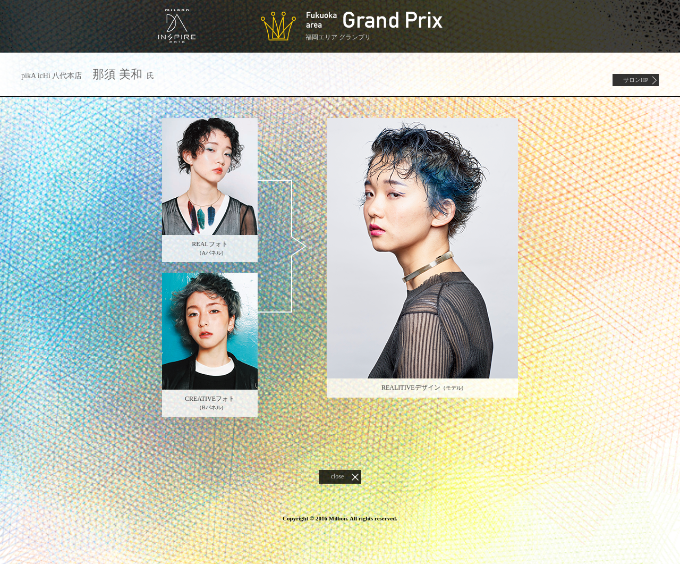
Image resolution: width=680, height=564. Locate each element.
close (337, 476)
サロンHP (635, 80)
